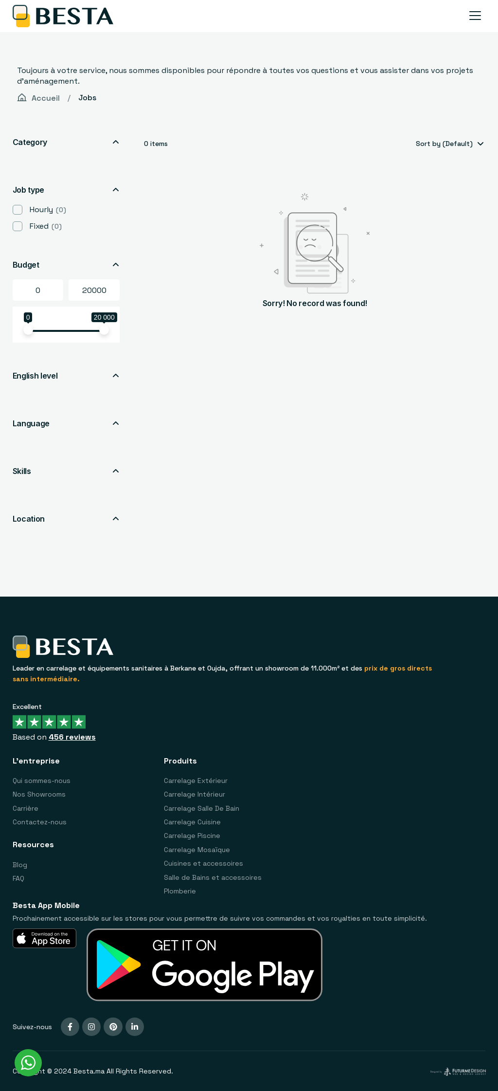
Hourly (48, 209)
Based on (54, 737)
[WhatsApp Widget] (28, 1062)
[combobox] (448, 143)
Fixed (46, 226)
